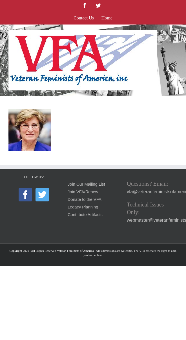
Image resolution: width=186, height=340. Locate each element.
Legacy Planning (83, 207)
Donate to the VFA (84, 199)
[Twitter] (42, 194)
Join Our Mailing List (86, 184)
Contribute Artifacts (85, 214)
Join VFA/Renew (83, 192)
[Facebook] (25, 194)
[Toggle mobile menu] (175, 33)
